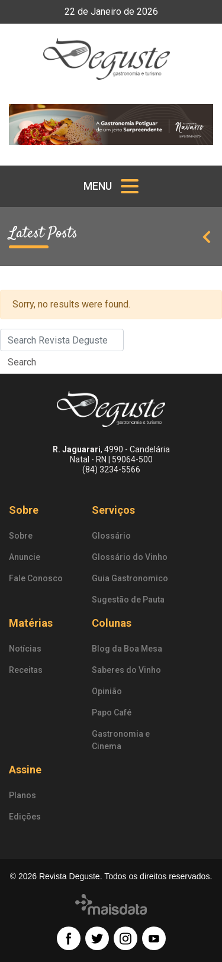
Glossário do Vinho (130, 557)
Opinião (107, 691)
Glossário (111, 535)
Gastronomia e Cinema (121, 740)
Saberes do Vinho (126, 670)
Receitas (26, 670)
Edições (25, 816)
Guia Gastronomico (130, 578)
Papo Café (111, 712)
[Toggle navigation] (111, 186)
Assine (25, 769)
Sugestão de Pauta (128, 599)
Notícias (25, 648)
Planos (22, 795)
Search (22, 362)
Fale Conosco (36, 578)
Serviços (113, 510)
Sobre (23, 510)
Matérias (31, 623)
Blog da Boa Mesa (127, 648)
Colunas (111, 623)
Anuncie (24, 557)
